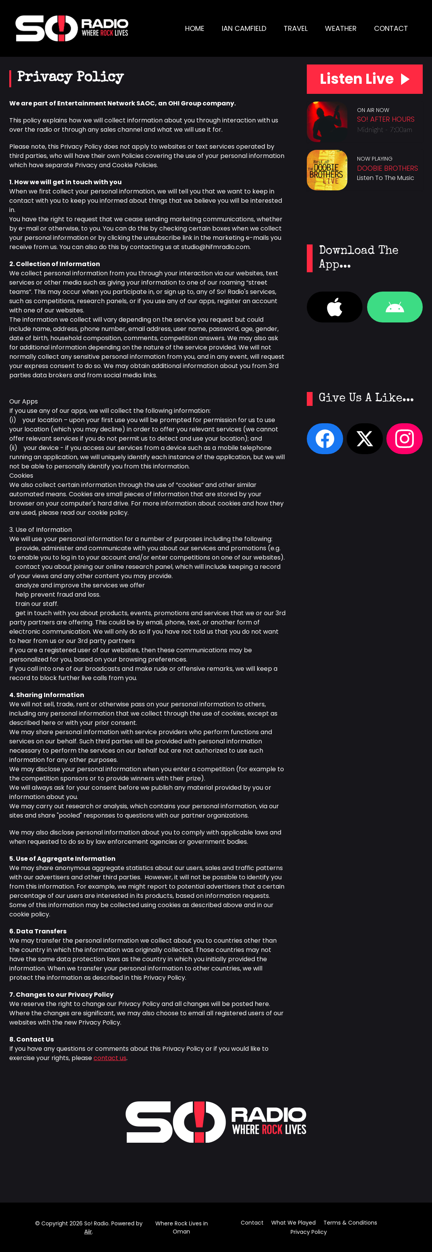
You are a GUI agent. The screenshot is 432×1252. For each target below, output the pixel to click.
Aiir (88, 1231)
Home (194, 28)
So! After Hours (386, 122)
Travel (296, 28)
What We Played (293, 1223)
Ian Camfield (244, 28)
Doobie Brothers (387, 171)
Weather (341, 28)
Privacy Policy (309, 1232)
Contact (391, 28)
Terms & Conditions (350, 1223)
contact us (110, 1058)
